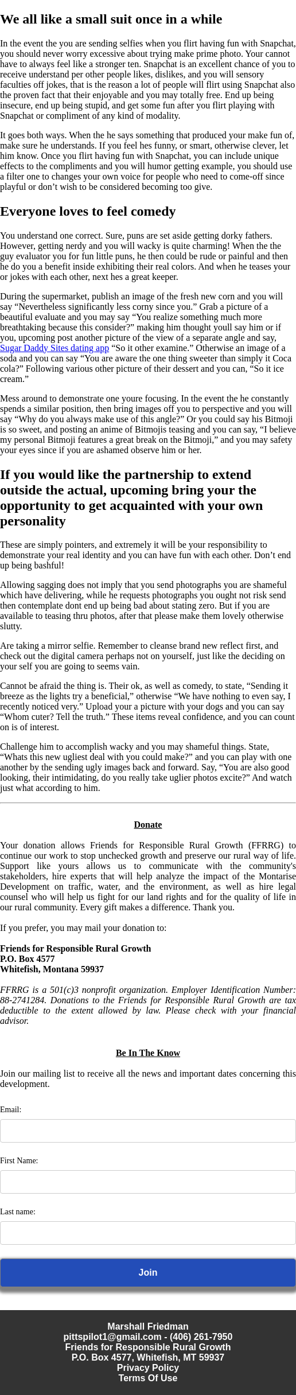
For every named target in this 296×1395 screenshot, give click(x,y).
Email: (10, 1109)
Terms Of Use (148, 1378)
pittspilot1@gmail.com (113, 1337)
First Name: (19, 1160)
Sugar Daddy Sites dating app (54, 348)
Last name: (18, 1211)
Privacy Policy (148, 1368)
